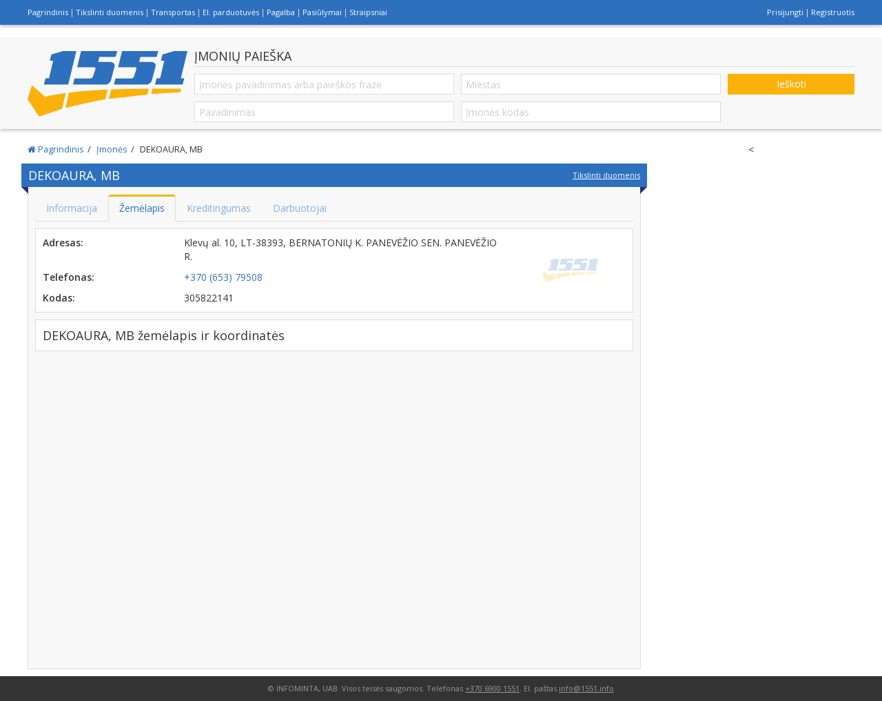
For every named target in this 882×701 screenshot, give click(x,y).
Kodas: (59, 297)
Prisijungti (785, 12)
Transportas (173, 12)
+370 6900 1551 (492, 688)
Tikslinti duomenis (109, 12)
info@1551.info (586, 688)
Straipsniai (368, 12)
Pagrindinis (48, 12)
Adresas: (63, 242)
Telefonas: (68, 277)
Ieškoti (791, 83)
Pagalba (281, 12)
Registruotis (832, 12)
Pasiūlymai (322, 12)
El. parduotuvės (231, 12)
